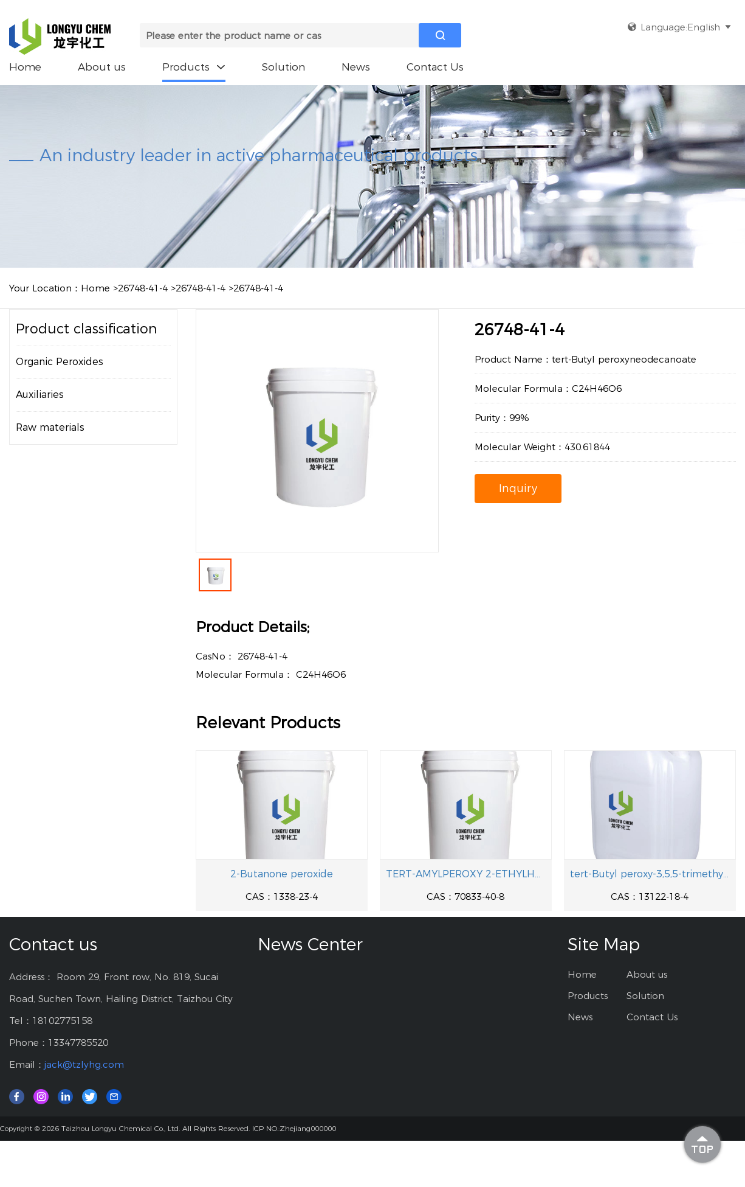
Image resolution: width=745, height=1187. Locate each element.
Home (25, 67)
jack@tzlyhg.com (84, 1064)
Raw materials (50, 427)
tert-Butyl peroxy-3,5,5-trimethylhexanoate (650, 874)
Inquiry (518, 488)
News (356, 67)
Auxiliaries (40, 394)
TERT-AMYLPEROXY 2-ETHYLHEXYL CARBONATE (466, 874)
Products (193, 67)
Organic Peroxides (59, 361)
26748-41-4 (143, 288)
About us (102, 67)
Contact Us (435, 67)
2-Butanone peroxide (281, 874)
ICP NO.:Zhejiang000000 (294, 1128)
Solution (283, 67)
